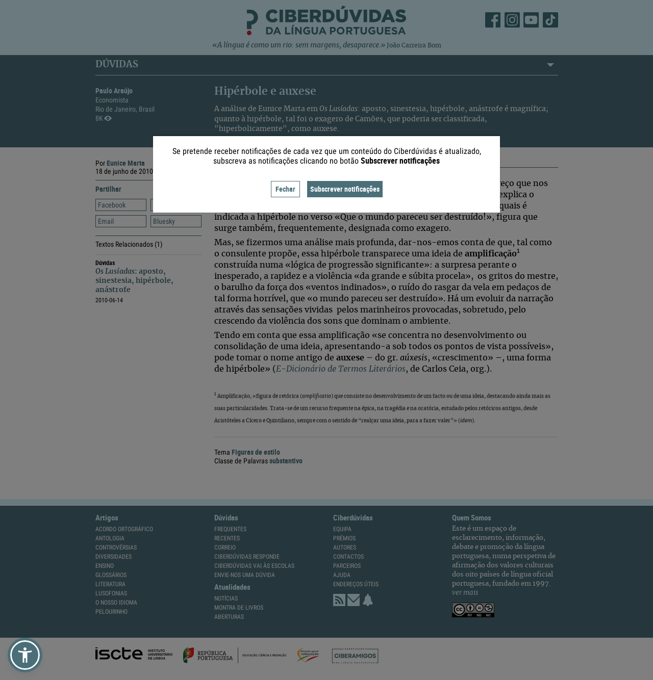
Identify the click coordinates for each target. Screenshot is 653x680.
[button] (25, 655)
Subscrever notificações (345, 189)
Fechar (285, 189)
